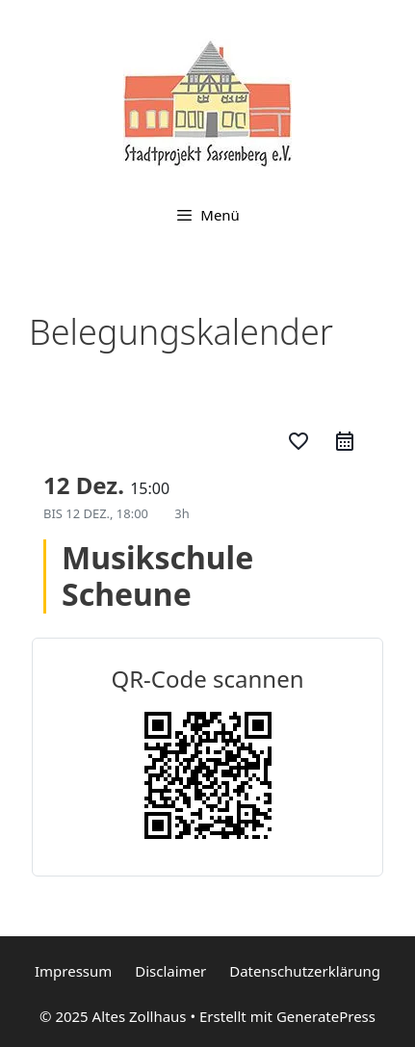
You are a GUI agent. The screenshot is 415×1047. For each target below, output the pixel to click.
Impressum (73, 971)
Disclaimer (170, 971)
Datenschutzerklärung (304, 971)
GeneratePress (326, 1016)
